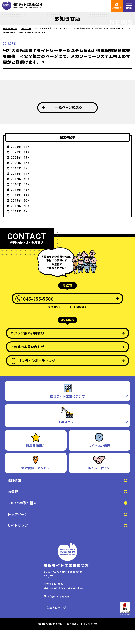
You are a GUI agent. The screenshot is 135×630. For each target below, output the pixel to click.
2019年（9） (19, 168)
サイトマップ (18, 525)
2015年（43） (20, 190)
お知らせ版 (26, 28)
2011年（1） (19, 211)
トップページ (18, 514)
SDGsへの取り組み (22, 503)
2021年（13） (20, 157)
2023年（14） (20, 147)
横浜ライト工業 (10, 28)
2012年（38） (20, 206)
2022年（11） (20, 152)
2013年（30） (20, 200)
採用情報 (14, 480)
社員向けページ (56, 607)
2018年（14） (20, 173)
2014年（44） (20, 195)
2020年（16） (20, 163)
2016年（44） (20, 184)
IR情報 (13, 491)
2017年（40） (20, 179)
